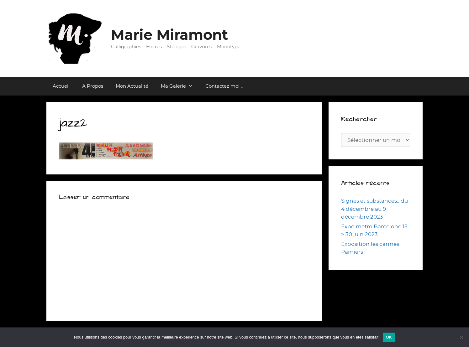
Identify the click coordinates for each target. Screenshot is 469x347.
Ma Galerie (180, 86)
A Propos (92, 86)
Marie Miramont (169, 34)
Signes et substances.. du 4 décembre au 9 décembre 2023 (374, 209)
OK (389, 337)
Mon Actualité (132, 86)
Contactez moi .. (224, 86)
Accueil (61, 86)
